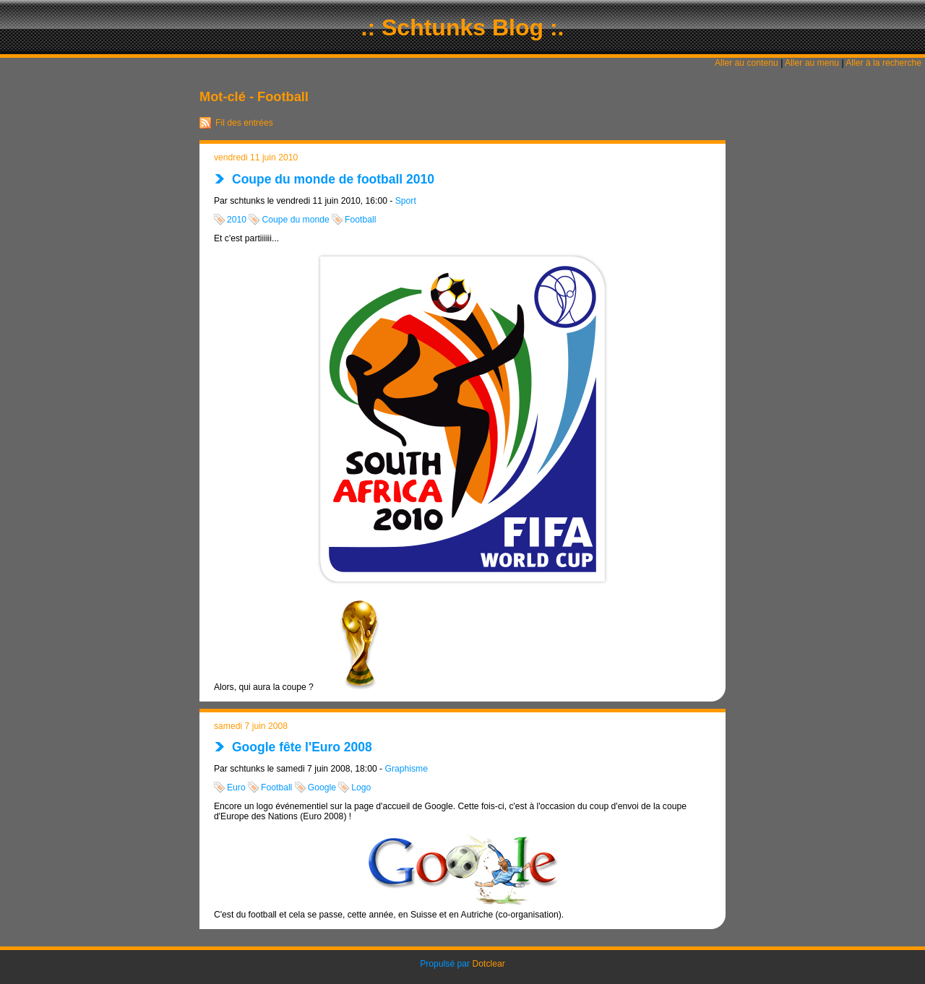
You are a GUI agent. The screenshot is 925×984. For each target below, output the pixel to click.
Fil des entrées (244, 123)
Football (360, 220)
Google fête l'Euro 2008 (302, 747)
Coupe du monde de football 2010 (333, 179)
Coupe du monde (295, 220)
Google (322, 787)
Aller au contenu (746, 63)
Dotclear (489, 964)
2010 (236, 220)
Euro (236, 787)
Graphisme (406, 769)
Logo (361, 787)
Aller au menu (812, 63)
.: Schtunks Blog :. (462, 27)
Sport (405, 201)
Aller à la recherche (883, 63)
